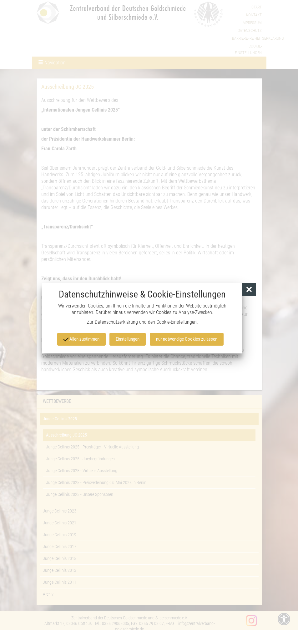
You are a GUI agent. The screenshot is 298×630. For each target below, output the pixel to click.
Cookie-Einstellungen (176, 322)
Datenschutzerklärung (116, 322)
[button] (249, 290)
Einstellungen (128, 339)
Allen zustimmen (81, 339)
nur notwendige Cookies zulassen (186, 339)
